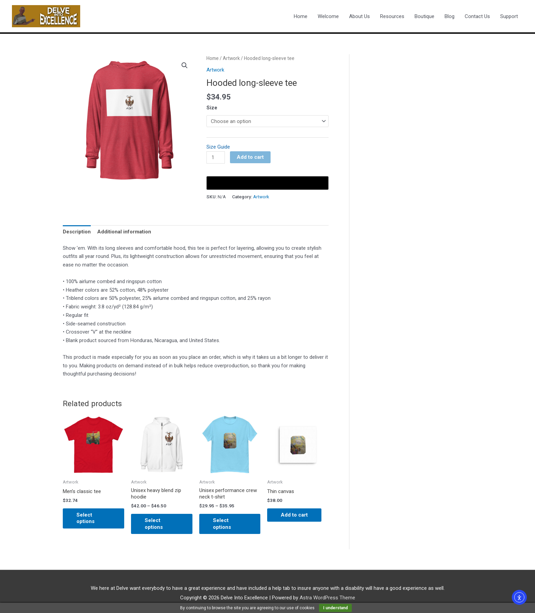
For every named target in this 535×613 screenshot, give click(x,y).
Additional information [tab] (124, 232)
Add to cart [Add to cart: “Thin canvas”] (294, 515)
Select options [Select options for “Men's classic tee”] (85, 518)
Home (300, 16)
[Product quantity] (215, 157)
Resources (392, 16)
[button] (184, 65)
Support (509, 16)
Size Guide (218, 147)
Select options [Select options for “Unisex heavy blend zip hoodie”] (154, 523)
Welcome (328, 16)
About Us (359, 16)
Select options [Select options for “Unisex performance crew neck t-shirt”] (222, 523)
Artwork (231, 58)
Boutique (424, 16)
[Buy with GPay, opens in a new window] (267, 183)
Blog (449, 16)
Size (211, 108)
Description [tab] (77, 232)
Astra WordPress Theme (327, 598)
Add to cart (250, 157)
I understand (335, 608)
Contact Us (477, 16)
